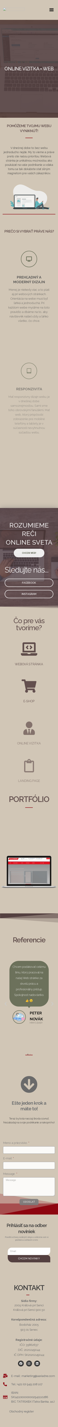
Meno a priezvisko (15, 1199)
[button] (51, 7)
